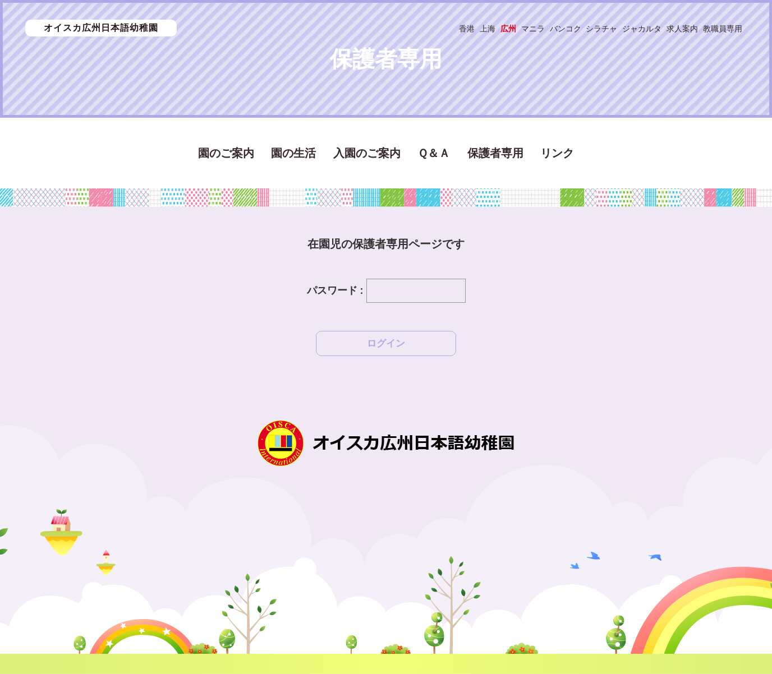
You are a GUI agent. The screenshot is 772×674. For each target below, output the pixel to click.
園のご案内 (226, 153)
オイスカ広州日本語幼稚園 (101, 28)
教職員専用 (722, 28)
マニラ (533, 28)
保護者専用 (495, 153)
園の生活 (293, 153)
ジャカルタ (641, 28)
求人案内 (682, 28)
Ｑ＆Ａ (433, 153)
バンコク (565, 28)
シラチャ (601, 28)
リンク (557, 153)
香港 (467, 28)
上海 (487, 28)
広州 (508, 28)
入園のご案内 (367, 153)
